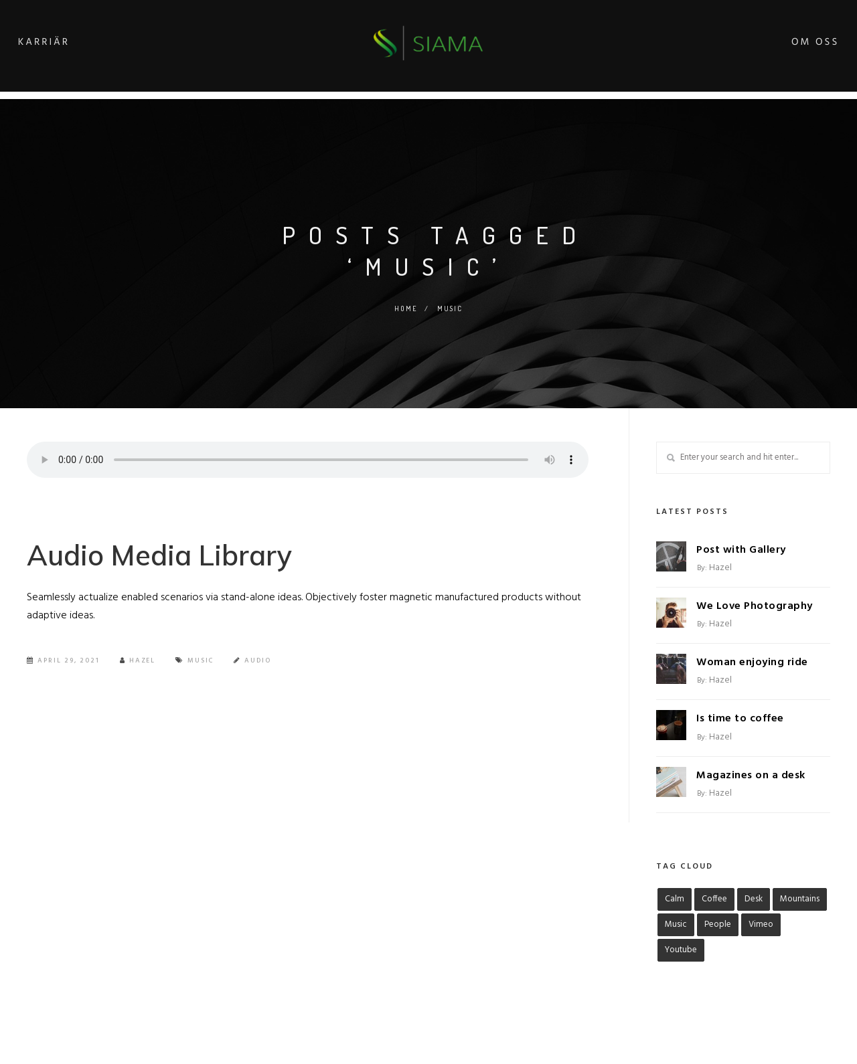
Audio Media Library (169, 556)
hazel (720, 567)
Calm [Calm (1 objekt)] (674, 899)
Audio (259, 664)
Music (201, 664)
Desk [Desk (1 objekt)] (754, 899)
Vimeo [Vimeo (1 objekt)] (761, 924)
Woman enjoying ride (752, 662)
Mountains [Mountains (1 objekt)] (800, 899)
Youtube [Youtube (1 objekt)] (681, 950)
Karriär (66, 45)
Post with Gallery (741, 550)
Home (405, 308)
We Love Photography (754, 606)
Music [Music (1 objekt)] (676, 924)
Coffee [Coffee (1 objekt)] (714, 899)
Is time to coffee (740, 718)
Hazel (138, 664)
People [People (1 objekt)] (717, 924)
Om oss (793, 45)
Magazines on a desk (750, 775)
